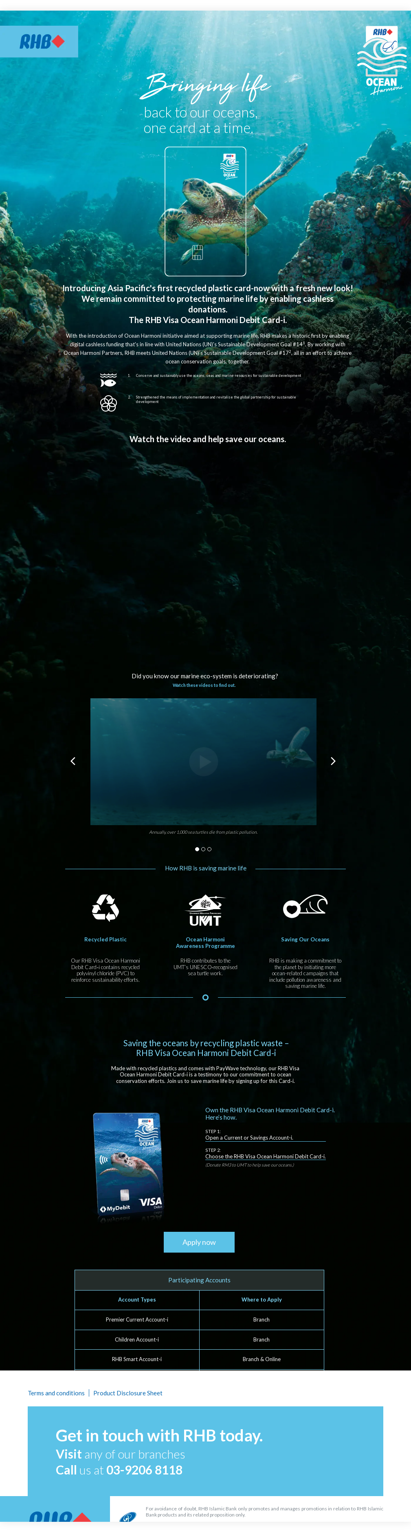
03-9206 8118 (144, 1469)
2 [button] (203, 849)
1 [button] (197, 849)
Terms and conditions (56, 1393)
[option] (203, 770)
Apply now (199, 1242)
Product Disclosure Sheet (128, 1393)
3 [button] (209, 849)
